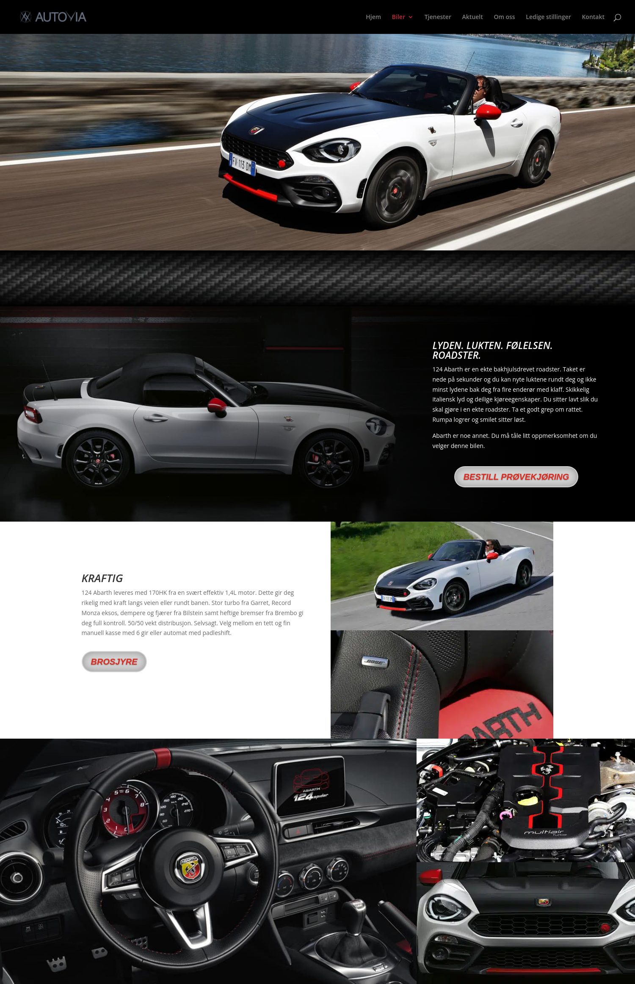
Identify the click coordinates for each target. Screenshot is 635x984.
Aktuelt (472, 17)
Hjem (373, 17)
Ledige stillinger (548, 17)
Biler (398, 17)
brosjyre (114, 661)
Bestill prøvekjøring (516, 476)
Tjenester (438, 17)
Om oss (504, 17)
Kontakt (593, 17)
